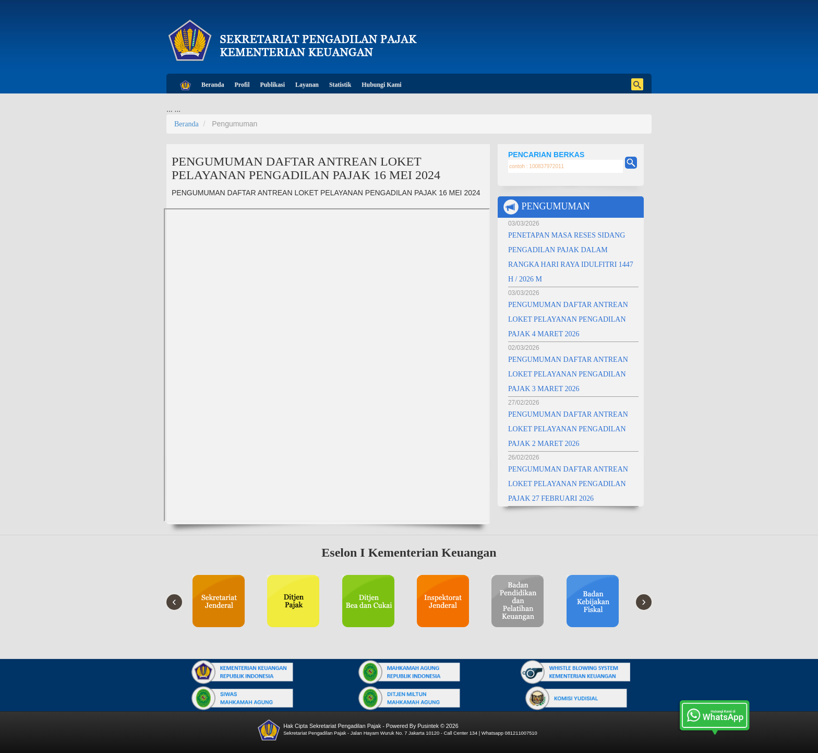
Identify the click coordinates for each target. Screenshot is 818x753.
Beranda (212, 84)
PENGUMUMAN (546, 207)
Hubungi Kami (381, 84)
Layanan (307, 84)
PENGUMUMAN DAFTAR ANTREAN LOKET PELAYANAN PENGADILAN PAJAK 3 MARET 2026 (568, 374)
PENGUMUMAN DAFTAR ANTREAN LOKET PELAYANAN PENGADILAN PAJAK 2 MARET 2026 (568, 429)
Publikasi (272, 84)
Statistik (340, 84)
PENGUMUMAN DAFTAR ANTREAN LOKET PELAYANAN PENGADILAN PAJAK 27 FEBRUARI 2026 (568, 483)
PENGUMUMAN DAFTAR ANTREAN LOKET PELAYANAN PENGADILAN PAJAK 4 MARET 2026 (568, 319)
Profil (242, 84)
